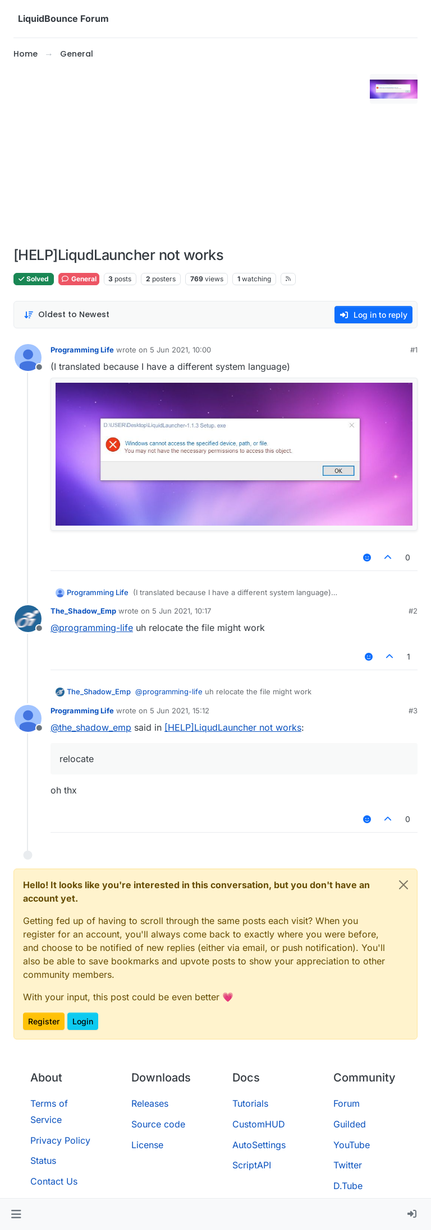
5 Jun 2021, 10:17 (181, 610)
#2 (413, 610)
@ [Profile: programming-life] (92, 627)
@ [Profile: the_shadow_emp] (91, 727)
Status (43, 1160)
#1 (414, 349)
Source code (158, 1124)
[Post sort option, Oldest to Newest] (66, 314)
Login (82, 1021)
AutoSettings (259, 1144)
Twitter (347, 1165)
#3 (413, 710)
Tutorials (250, 1103)
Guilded (349, 1124)
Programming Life (82, 349)
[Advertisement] (189, 153)
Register (43, 1021)
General (79, 279)
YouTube (351, 1144)
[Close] (403, 885)
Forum (346, 1103)
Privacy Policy (60, 1140)
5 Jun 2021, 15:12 (179, 710)
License (147, 1144)
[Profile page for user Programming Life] (28, 357)
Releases (149, 1103)
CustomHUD (258, 1124)
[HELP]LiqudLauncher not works (232, 727)
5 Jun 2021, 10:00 (180, 349)
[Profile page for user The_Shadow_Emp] (28, 618)
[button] (15, 1214)
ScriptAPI (251, 1165)
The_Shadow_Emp (83, 610)
